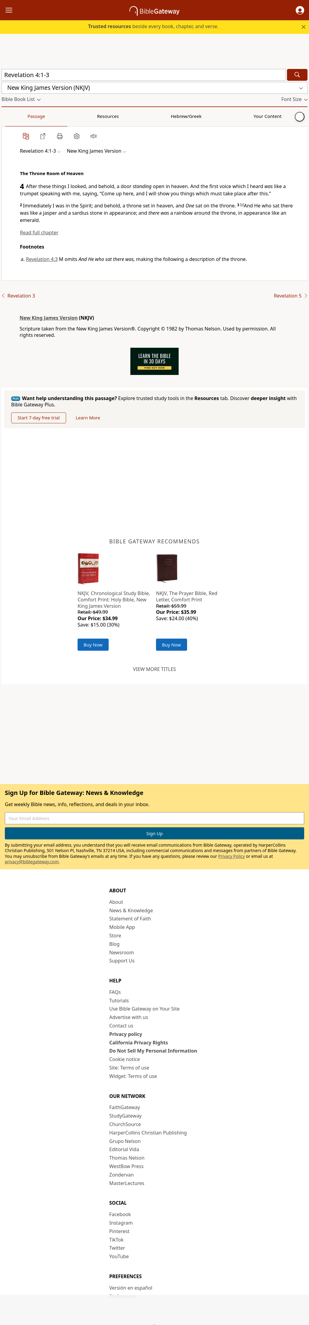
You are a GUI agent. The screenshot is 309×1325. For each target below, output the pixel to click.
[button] (300, 10)
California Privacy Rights (138, 1042)
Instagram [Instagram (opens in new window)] (121, 1222)
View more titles (154, 669)
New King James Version (49, 317)
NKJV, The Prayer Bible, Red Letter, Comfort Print (186, 596)
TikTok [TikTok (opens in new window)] (116, 1239)
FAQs (115, 992)
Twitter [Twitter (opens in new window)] (117, 1248)
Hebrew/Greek (80, 116)
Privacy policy (125, 1034)
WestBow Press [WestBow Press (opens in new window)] (126, 1166)
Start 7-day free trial (39, 418)
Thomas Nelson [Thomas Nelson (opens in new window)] (127, 1157)
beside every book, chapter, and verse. (153, 26)
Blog (114, 944)
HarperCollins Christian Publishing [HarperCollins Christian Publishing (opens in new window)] (148, 1132)
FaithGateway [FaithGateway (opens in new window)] (124, 1107)
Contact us (121, 1025)
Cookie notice (124, 1059)
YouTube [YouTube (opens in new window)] (119, 1256)
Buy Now (93, 645)
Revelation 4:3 (42, 259)
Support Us (122, 960)
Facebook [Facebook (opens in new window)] (120, 1214)
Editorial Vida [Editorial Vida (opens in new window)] (124, 1149)
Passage (15, 116)
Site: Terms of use (129, 1067)
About (116, 902)
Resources (44, 116)
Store (115, 935)
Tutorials (119, 1000)
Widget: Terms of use (133, 1076)
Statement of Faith (130, 918)
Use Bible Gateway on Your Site (144, 1008)
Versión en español (130, 1287)
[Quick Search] (144, 75)
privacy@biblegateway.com (32, 861)
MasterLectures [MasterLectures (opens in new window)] (126, 1183)
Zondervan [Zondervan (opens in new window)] (121, 1174)
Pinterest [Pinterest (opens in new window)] (119, 1231)
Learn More (88, 418)
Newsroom (121, 952)
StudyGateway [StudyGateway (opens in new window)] (125, 1115)
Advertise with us (128, 1017)
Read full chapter (39, 232)
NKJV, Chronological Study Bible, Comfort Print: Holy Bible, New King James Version (114, 599)
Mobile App (122, 927)
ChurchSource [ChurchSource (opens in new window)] (125, 1124)
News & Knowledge (131, 910)
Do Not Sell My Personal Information (153, 1050)
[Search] (297, 75)
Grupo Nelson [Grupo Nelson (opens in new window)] (125, 1141)
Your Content (119, 116)
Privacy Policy (231, 856)
